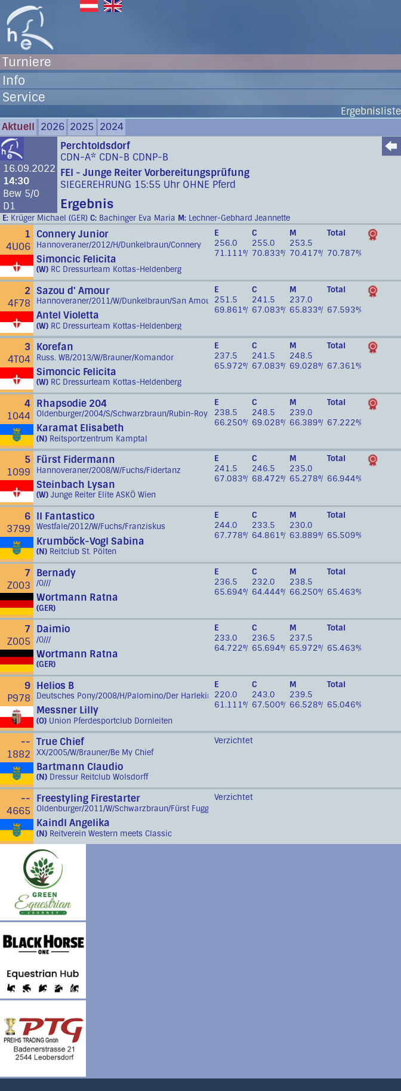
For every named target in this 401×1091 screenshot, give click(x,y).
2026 (52, 126)
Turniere (26, 62)
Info (13, 80)
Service (23, 97)
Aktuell (18, 126)
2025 (82, 126)
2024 (112, 126)
